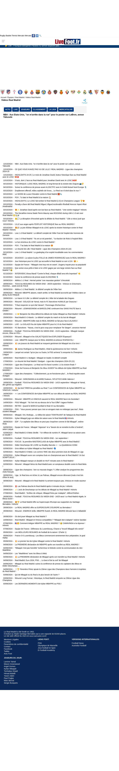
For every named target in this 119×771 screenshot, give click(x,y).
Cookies (7, 642)
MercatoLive (66, 109)
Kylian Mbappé (10, 669)
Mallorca (61, 92)
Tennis (14, 36)
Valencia (102, 92)
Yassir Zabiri (9, 676)
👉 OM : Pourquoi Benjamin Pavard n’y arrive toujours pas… (33, 46)
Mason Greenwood (12, 664)
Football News (78, 643)
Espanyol (32, 92)
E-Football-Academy (46, 650)
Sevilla (96, 92)
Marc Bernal (9, 680)
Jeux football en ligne (46, 648)
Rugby (2, 36)
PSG (40, 643)
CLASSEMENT (39, 109)
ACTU (7, 109)
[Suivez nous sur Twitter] (37, 35)
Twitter (6, 651)
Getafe (44, 92)
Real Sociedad (91, 92)
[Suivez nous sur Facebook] (33, 35)
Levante (55, 92)
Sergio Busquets (11, 683)
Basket (8, 36)
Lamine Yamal (10, 662)
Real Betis (79, 92)
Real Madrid (85, 92)
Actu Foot (8, 654)
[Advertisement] (50, 67)
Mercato (21, 36)
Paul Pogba (9, 678)
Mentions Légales (11, 639)
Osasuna (67, 92)
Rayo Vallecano (73, 92)
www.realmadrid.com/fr (38, 636)
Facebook (8, 649)
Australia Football (79, 645)
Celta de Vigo (14, 92)
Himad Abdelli (9, 673)
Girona (49, 92)
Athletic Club (3, 92)
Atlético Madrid (8, 92)
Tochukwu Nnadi (11, 671)
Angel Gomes (9, 666)
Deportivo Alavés (20, 92)
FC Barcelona (38, 92)
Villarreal (108, 92)
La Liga (52, 109)
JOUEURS (25, 109)
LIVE (16, 109)
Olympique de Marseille (47, 645)
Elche (26, 92)
